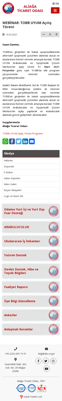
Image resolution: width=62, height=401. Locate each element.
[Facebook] (12, 141)
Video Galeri (10, 184)
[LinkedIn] (25, 141)
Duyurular (9, 166)
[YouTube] (46, 369)
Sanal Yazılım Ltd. (31, 396)
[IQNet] (32, 387)
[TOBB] (41, 387)
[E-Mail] (32, 141)
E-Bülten (8, 172)
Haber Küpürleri (12, 178)
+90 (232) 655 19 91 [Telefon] (15, 353)
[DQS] (21, 387)
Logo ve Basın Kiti (13, 196)
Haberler (8, 160)
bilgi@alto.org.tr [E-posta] (46, 353)
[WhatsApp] (5, 141)
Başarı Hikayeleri (12, 190)
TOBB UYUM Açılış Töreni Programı (22, 133)
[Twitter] (18, 141)
